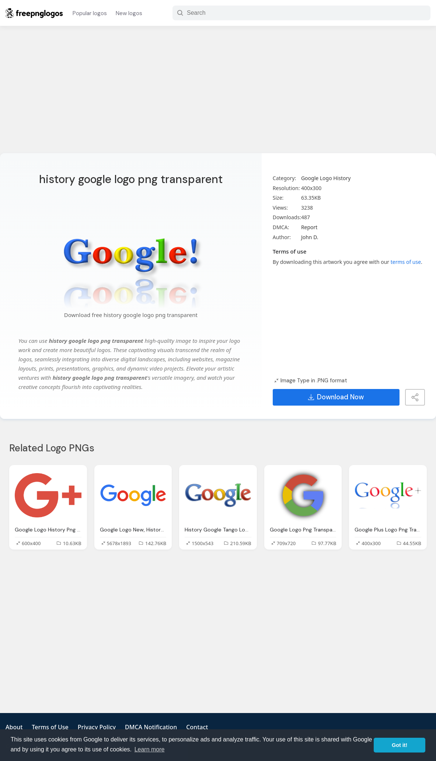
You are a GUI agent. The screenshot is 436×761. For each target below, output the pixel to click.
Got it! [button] (399, 745)
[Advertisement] (218, 94)
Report (309, 227)
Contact (197, 727)
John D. (309, 237)
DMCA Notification (151, 727)
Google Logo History (326, 178)
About (14, 727)
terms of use (406, 261)
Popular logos (90, 13)
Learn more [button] (150, 749)
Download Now (336, 397)
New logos (129, 13)
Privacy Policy (97, 727)
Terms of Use (50, 727)
